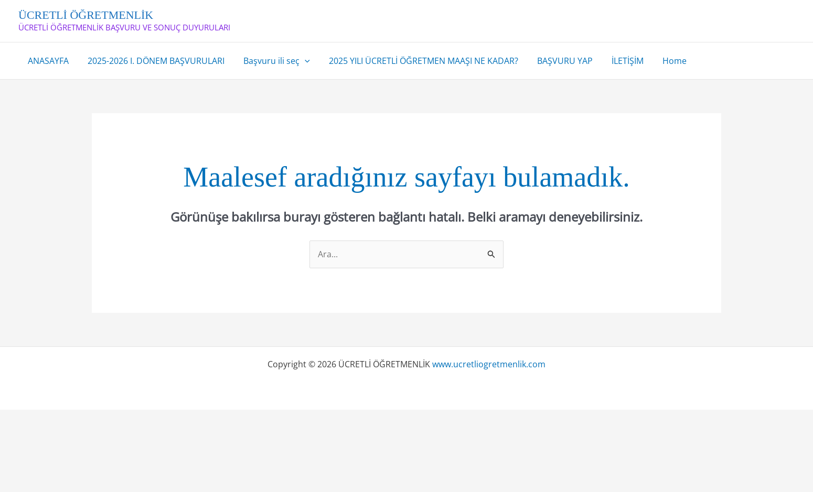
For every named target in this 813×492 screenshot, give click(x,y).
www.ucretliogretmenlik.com (488, 364)
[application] (299, 60)
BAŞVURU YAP (555, 61)
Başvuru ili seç (271, 60)
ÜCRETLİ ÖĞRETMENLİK (85, 14)
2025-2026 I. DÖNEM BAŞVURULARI (152, 61)
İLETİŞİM (616, 61)
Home (661, 61)
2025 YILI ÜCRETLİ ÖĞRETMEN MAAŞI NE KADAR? (416, 61)
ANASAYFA (47, 61)
